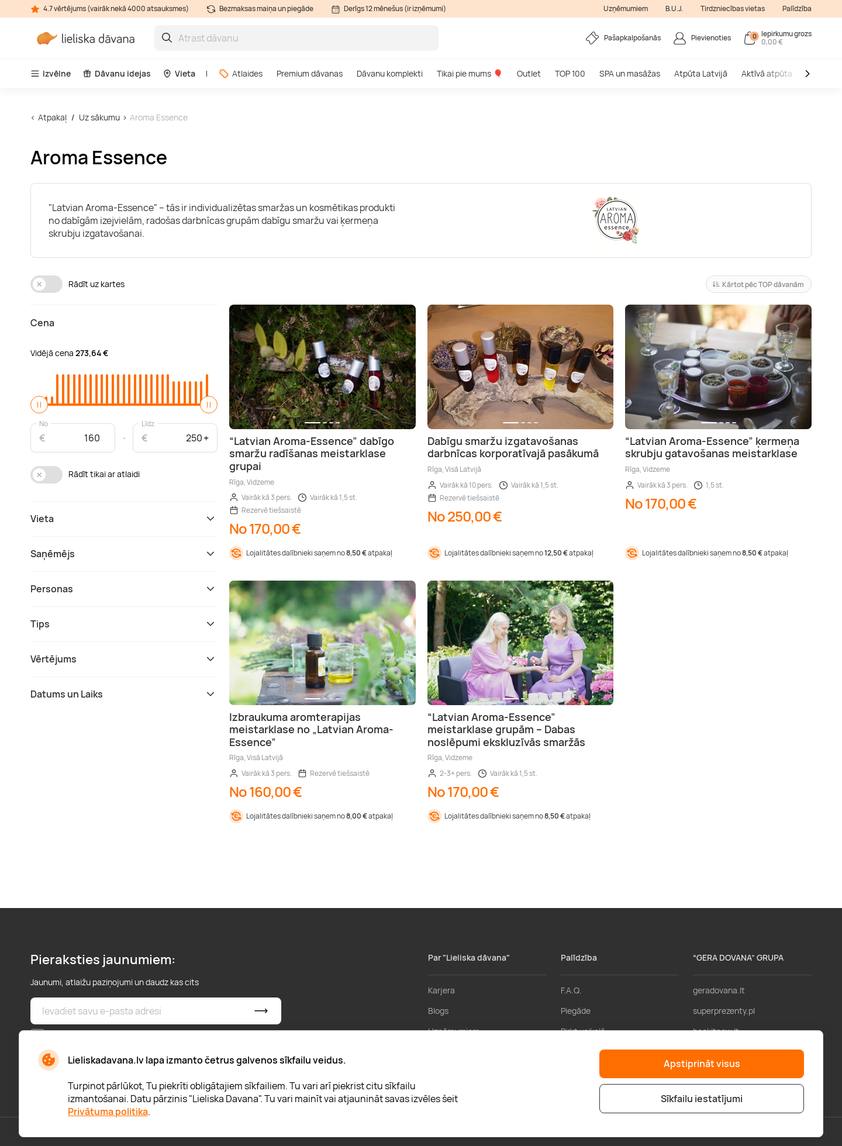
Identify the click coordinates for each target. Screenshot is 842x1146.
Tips (124, 624)
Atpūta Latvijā (700, 73)
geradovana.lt (719, 990)
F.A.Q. (571, 990)
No (43, 423)
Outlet (529, 73)
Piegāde (576, 1010)
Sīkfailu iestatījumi (702, 1098)
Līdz (148, 423)
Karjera (441, 990)
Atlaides (241, 73)
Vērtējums (124, 659)
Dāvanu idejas (116, 73)
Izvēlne (50, 73)
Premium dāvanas (310, 73)
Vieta (179, 73)
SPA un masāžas (629, 73)
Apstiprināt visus (702, 1063)
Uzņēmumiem (625, 8)
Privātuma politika (108, 1111)
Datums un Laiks (124, 694)
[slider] (39, 404)
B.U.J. (674, 8)
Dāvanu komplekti (390, 73)
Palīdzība (797, 8)
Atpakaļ (52, 117)
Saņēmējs (124, 554)
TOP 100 (570, 73)
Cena (42, 322)
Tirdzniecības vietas (732, 8)
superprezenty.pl (724, 1010)
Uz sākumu (99, 117)
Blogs (438, 1010)
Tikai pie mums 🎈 (470, 73)
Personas (124, 589)
